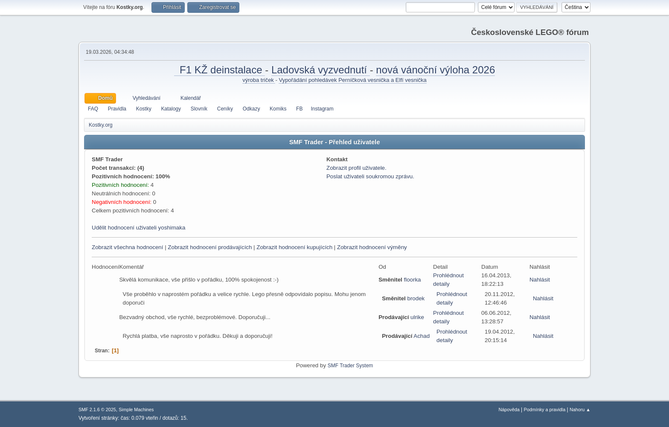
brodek (416, 298)
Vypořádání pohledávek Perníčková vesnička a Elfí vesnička (352, 80)
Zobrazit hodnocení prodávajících (210, 247)
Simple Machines (136, 409)
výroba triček (258, 80)
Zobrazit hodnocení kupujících (294, 247)
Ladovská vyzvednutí (320, 70)
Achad (421, 336)
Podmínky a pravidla (545, 409)
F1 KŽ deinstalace (219, 70)
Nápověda (509, 409)
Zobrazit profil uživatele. (356, 168)
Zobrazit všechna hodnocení (127, 247)
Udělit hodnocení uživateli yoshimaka (138, 227)
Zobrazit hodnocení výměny (372, 247)
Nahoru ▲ (580, 409)
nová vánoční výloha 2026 (435, 70)
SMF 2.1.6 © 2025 (97, 409)
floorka (412, 279)
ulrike (417, 317)
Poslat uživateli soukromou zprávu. (370, 176)
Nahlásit (539, 279)
